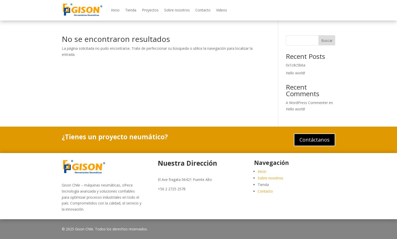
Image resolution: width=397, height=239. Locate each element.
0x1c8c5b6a (295, 65)
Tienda (130, 10)
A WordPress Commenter (307, 102)
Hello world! (295, 73)
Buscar (327, 40)
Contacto (203, 10)
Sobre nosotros (177, 10)
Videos (221, 10)
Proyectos (150, 10)
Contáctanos (314, 139)
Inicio (115, 10)
